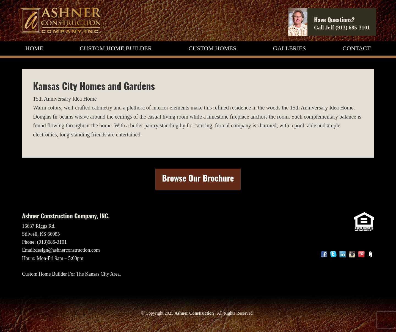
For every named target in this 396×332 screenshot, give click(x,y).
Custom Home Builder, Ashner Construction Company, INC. (61, 20)
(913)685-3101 (52, 242)
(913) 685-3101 (353, 27)
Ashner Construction (194, 313)
